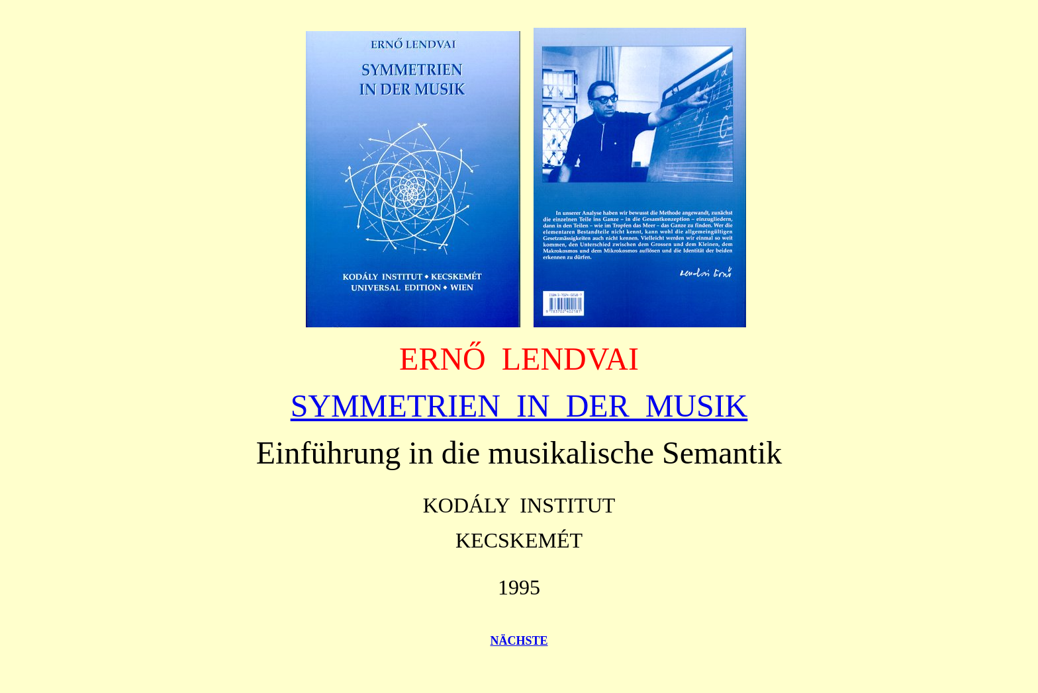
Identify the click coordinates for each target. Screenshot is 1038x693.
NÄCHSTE (518, 640)
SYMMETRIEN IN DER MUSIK (519, 405)
